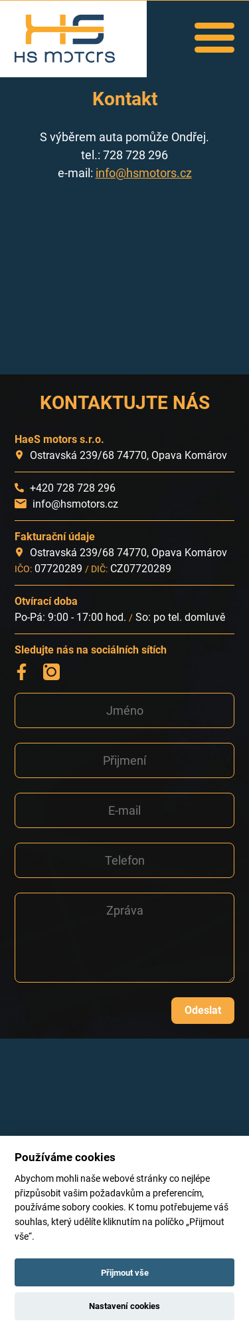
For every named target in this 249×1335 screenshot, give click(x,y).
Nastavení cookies (124, 1306)
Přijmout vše (125, 1273)
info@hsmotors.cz (144, 173)
